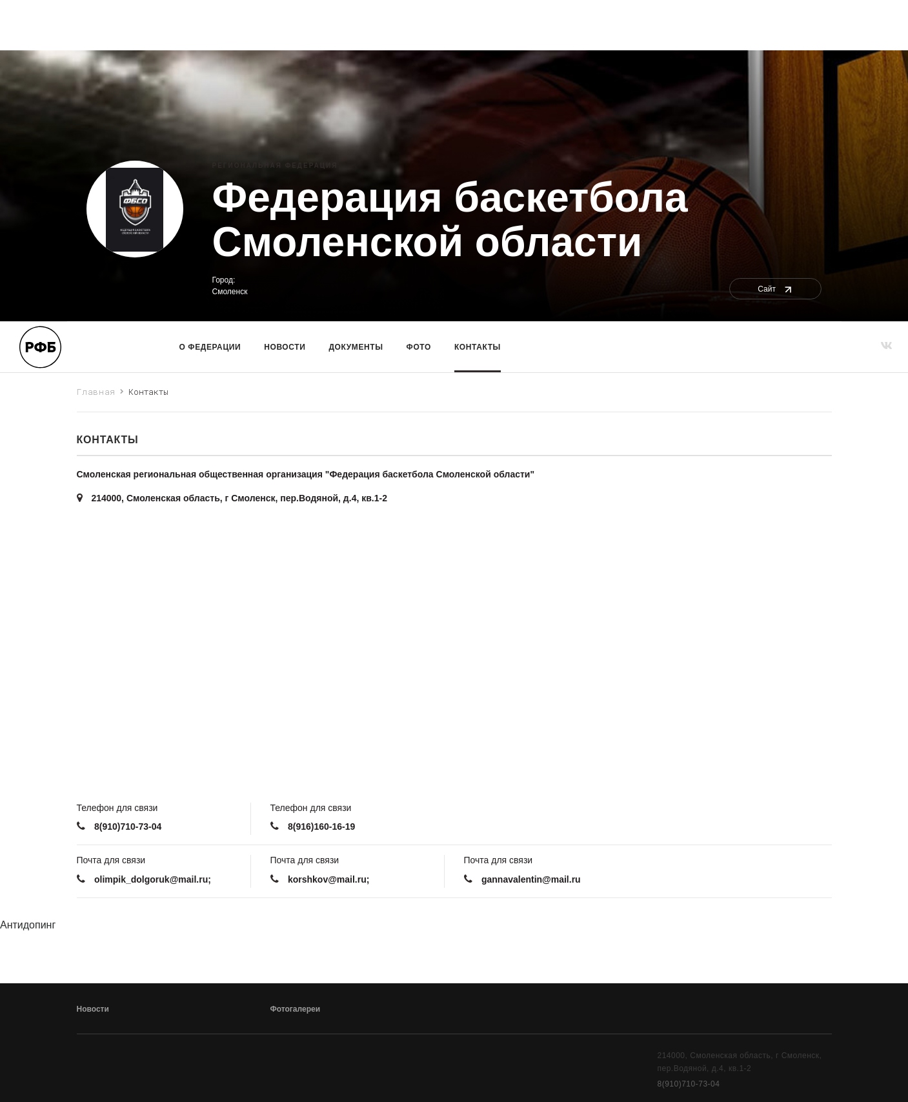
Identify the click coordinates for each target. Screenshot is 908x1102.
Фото (419, 347)
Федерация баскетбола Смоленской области (450, 220)
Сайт (775, 289)
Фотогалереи (295, 1009)
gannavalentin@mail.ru (531, 879)
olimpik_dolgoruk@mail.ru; (152, 879)
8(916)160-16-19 (321, 826)
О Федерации (210, 347)
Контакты (477, 347)
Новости (284, 347)
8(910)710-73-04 (127, 826)
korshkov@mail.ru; (328, 879)
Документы (355, 347)
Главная (96, 391)
